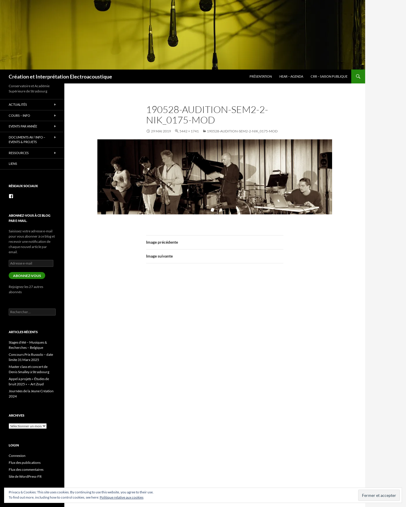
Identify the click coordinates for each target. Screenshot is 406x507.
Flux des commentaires (26, 469)
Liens (13, 163)
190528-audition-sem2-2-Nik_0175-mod (242, 131)
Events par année (23, 126)
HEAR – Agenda (291, 76)
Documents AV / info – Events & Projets (27, 139)
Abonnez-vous (27, 275)
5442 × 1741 (189, 131)
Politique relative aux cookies (121, 497)
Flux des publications (25, 462)
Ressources (19, 153)
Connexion (17, 455)
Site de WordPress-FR (25, 476)
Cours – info (19, 115)
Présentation (261, 76)
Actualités (18, 104)
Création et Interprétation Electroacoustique (60, 76)
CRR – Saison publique (329, 76)
